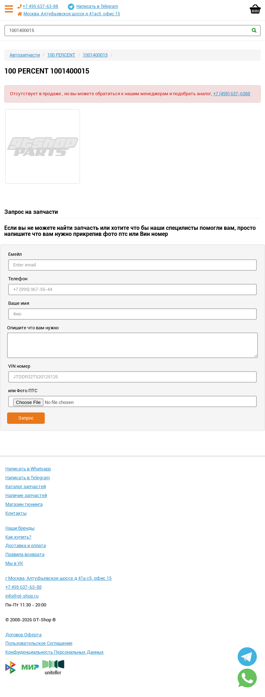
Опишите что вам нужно (33, 327)
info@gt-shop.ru (21, 596)
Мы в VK (14, 563)
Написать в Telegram (93, 7)
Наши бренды (19, 528)
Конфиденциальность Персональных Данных (54, 652)
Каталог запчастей (25, 486)
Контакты (16, 513)
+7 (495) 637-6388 (231, 93)
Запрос (26, 418)
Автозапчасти (25, 55)
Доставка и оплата (25, 545)
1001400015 (95, 55)
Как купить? (18, 537)
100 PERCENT (61, 55)
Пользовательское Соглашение (38, 643)
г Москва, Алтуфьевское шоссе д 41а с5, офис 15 (58, 578)
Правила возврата (24, 554)
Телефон (17, 278)
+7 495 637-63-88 (40, 6)
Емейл (15, 254)
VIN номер (19, 366)
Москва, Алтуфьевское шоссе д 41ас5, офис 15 (71, 13)
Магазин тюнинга (24, 504)
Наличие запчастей (26, 495)
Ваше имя (18, 303)
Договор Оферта (23, 634)
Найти (254, 30)
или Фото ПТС (22, 390)
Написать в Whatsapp (28, 468)
